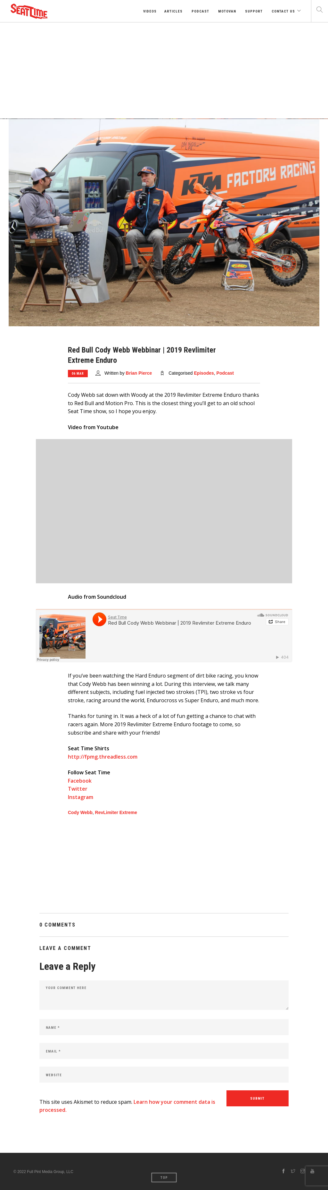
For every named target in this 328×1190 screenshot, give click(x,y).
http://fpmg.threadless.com (102, 756)
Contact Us (282, 11)
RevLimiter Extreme (116, 812)
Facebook (80, 780)
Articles (173, 11)
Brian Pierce (139, 373)
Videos (149, 11)
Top (164, 1178)
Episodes (204, 373)
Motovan (226, 11)
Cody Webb (80, 812)
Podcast (199, 11)
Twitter (77, 788)
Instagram (80, 797)
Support (253, 11)
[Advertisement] (164, 70)
